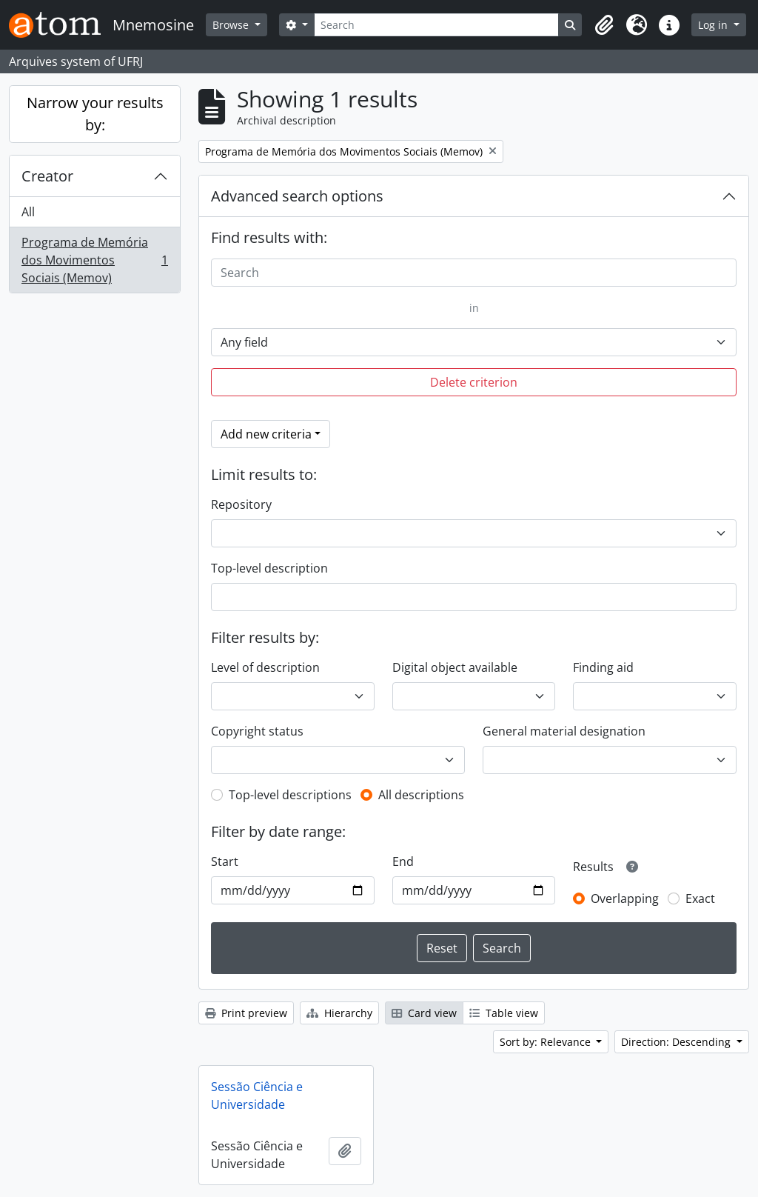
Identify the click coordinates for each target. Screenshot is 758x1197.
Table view (503, 1013)
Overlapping (625, 898)
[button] (604, 25)
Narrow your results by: (95, 114)
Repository (241, 504)
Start (224, 861)
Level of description (265, 667)
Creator (47, 176)
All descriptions (421, 795)
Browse (232, 25)
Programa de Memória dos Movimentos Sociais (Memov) (94, 260)
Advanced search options (297, 196)
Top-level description (269, 568)
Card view (424, 1013)
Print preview (246, 1013)
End (403, 861)
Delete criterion (473, 382)
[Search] (437, 24)
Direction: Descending (677, 1042)
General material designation (564, 731)
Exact (700, 898)
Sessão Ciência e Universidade (257, 1095)
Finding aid (603, 667)
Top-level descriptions (290, 795)
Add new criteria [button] (266, 434)
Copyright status (257, 731)
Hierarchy (339, 1013)
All (28, 212)
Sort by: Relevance (547, 1042)
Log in (714, 25)
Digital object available (454, 667)
